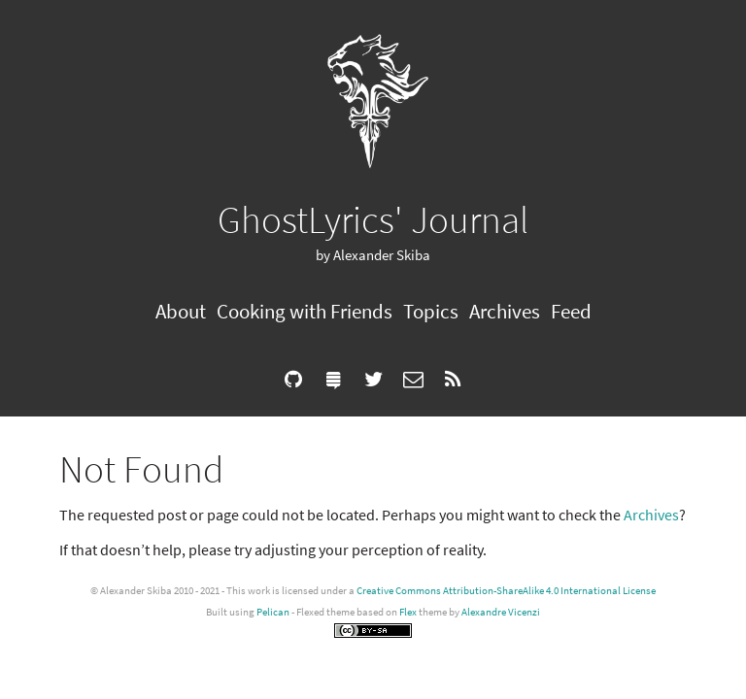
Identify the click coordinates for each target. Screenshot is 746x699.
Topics (430, 311)
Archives (504, 311)
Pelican (272, 611)
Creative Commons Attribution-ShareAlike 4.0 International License (506, 590)
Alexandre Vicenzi (500, 611)
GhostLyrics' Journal (373, 219)
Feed (571, 311)
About (180, 311)
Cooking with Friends (304, 311)
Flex (408, 611)
